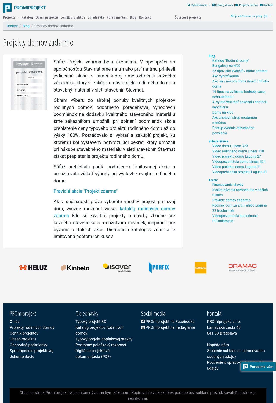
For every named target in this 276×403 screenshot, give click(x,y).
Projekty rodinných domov (32, 327)
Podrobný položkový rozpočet (100, 345)
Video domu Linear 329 (230, 146)
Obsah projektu (47, 17)
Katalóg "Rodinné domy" (230, 60)
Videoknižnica (218, 141)
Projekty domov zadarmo (231, 200)
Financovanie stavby (227, 185)
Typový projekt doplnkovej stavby (103, 339)
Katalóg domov (223, 5)
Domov (12, 26)
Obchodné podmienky (28, 345)
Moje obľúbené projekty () (249, 16)
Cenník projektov (73, 17)
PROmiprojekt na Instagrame (168, 327)
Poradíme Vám (117, 17)
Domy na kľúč (222, 112)
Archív (213, 180)
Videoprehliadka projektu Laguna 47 (239, 172)
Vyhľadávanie (198, 5)
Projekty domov (247, 5)
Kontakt (266, 5)
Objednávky (96, 17)
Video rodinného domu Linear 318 (238, 151)
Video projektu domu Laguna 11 (236, 167)
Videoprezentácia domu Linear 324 (238, 162)
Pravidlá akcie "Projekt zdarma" (86, 191)
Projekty (9, 17)
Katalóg (28, 17)
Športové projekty (188, 17)
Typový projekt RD (90, 321)
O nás (15, 321)
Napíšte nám (218, 345)
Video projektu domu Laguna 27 (236, 156)
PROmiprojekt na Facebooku (167, 321)
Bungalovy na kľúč (226, 66)
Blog (133, 17)
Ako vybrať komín (225, 76)
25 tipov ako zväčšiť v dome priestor (239, 71)
